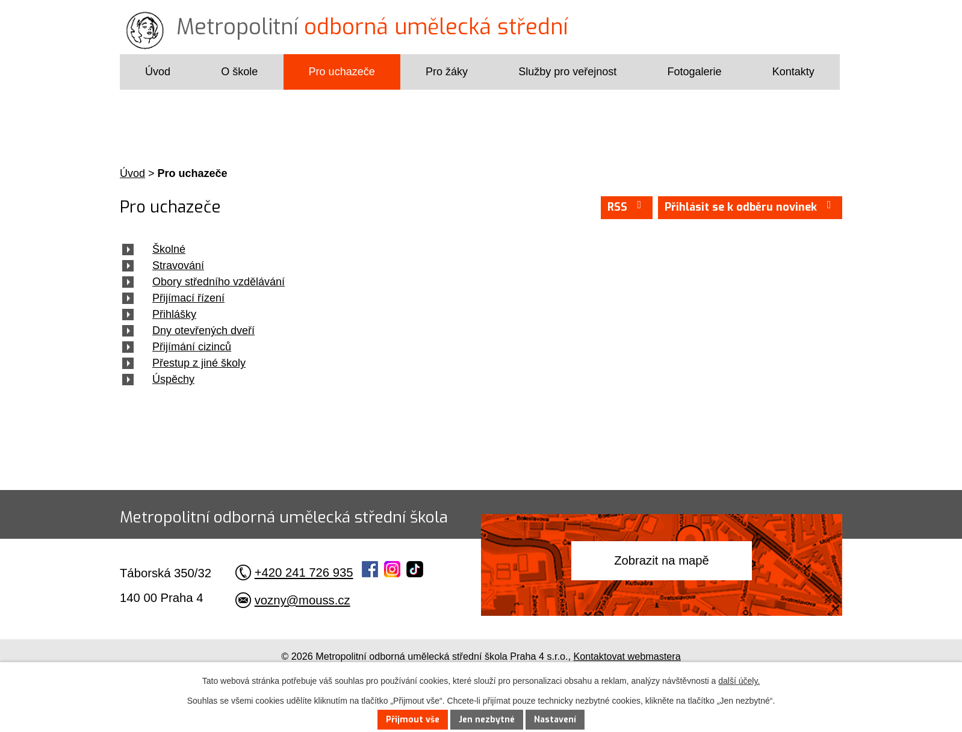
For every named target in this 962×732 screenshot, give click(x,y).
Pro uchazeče (342, 72)
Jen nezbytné (487, 719)
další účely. (739, 681)
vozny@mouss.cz (302, 600)
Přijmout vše (412, 719)
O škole (239, 72)
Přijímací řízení (188, 298)
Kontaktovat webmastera (627, 656)
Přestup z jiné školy (199, 363)
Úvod (157, 72)
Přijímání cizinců (191, 347)
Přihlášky (174, 314)
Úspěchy (173, 379)
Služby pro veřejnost (567, 72)
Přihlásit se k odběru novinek (750, 206)
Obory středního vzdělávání (218, 282)
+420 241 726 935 (304, 572)
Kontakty (793, 72)
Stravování (178, 265)
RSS (627, 206)
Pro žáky (447, 72)
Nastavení (555, 719)
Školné (168, 249)
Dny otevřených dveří (203, 330)
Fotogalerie (694, 72)
